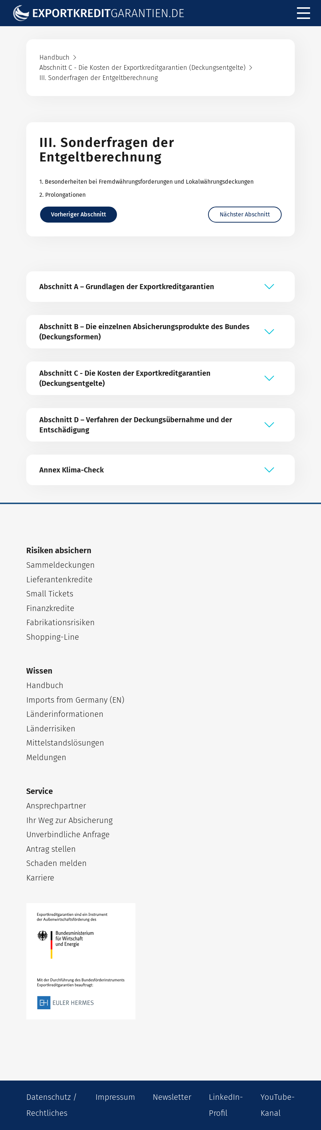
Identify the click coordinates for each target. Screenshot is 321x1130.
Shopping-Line (52, 637)
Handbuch (44, 685)
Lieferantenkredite (59, 579)
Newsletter (172, 1097)
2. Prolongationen (62, 194)
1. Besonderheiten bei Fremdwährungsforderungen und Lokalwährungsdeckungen (146, 181)
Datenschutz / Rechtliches (51, 1105)
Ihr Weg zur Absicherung (69, 820)
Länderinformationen (64, 714)
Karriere (40, 878)
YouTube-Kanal (278, 1105)
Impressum (115, 1097)
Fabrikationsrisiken (60, 622)
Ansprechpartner (56, 806)
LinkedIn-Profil (226, 1105)
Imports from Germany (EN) (75, 700)
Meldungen (46, 757)
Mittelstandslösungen (65, 743)
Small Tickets (49, 594)
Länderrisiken (50, 729)
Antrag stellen (51, 849)
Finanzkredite (50, 608)
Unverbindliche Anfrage (68, 834)
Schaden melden (56, 863)
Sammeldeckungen (60, 565)
